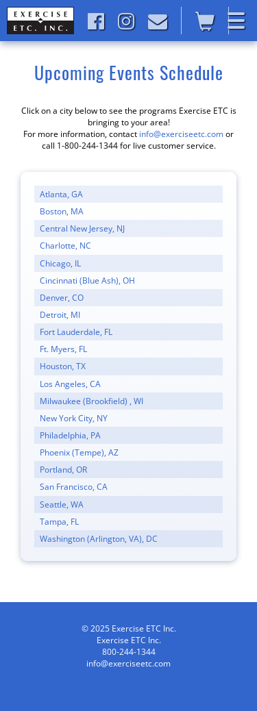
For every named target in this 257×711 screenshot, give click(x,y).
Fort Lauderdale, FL (76, 332)
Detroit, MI (60, 315)
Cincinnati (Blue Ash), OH (87, 280)
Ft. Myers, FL (63, 349)
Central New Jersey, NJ (82, 228)
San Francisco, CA (74, 486)
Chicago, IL (60, 263)
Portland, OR (63, 469)
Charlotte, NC (65, 245)
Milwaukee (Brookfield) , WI (91, 401)
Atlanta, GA (61, 194)
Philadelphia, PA (70, 435)
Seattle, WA (62, 504)
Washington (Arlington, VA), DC (99, 539)
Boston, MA (62, 211)
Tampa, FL (59, 521)
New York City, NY (74, 418)
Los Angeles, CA (70, 384)
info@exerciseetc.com (181, 134)
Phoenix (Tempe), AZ (79, 452)
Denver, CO (62, 297)
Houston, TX (63, 366)
